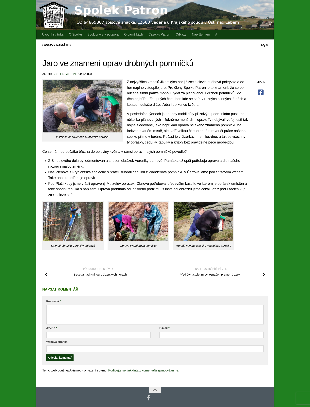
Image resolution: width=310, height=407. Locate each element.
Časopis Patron (159, 34)
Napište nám (201, 34)
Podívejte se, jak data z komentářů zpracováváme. (143, 370)
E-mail (164, 328)
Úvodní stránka (52, 34)
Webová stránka (56, 341)
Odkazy (181, 34)
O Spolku (75, 34)
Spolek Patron (64, 74)
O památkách (133, 34)
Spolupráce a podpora (102, 34)
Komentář (53, 301)
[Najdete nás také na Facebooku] (148, 397)
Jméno (51, 328)
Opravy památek (57, 45)
